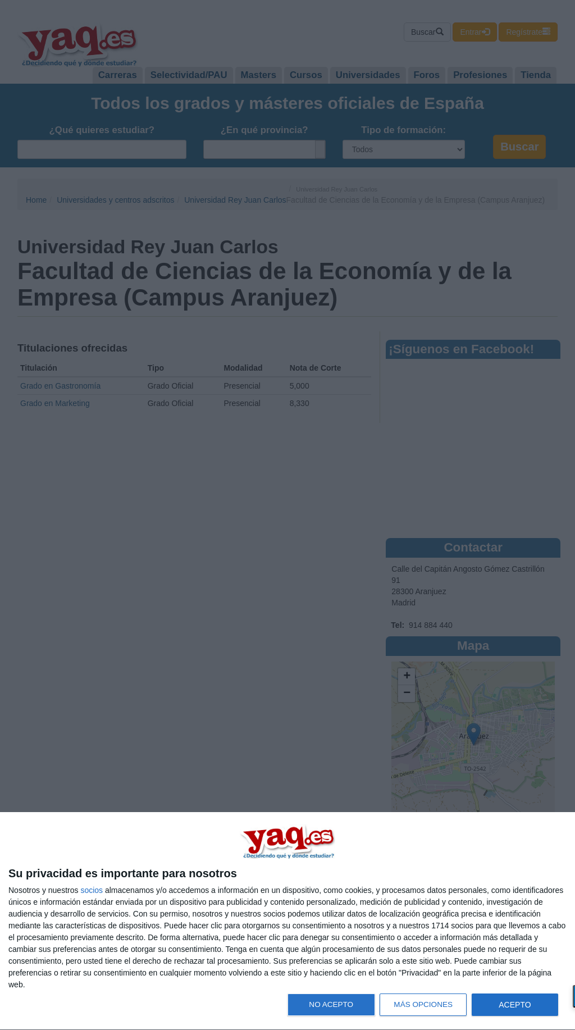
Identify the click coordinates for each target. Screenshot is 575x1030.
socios (91, 890)
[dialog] (287, 921)
